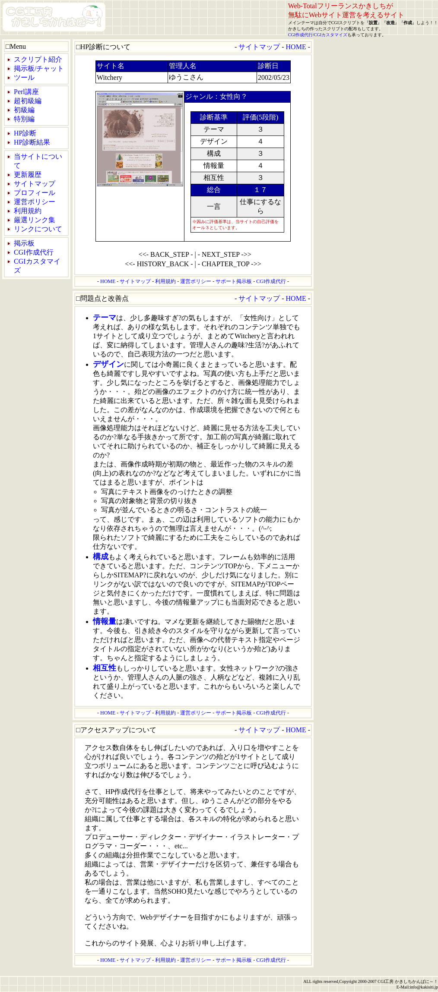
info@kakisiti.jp (424, 987)
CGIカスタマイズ (330, 34)
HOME (296, 46)
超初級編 (27, 100)
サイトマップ (34, 183)
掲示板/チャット (39, 68)
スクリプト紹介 (38, 59)
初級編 (24, 109)
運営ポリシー (34, 201)
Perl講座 (26, 91)
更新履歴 (27, 174)
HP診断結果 (32, 142)
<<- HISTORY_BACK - (159, 264)
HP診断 (25, 133)
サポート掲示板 (234, 281)
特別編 (24, 119)
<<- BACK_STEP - (166, 254)
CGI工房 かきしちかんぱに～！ (408, 981)
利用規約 (27, 210)
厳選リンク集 (34, 220)
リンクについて (38, 229)
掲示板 (24, 243)
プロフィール (34, 192)
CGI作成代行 (300, 34)
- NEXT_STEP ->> (224, 254)
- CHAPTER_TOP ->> (229, 264)
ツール (24, 77)
